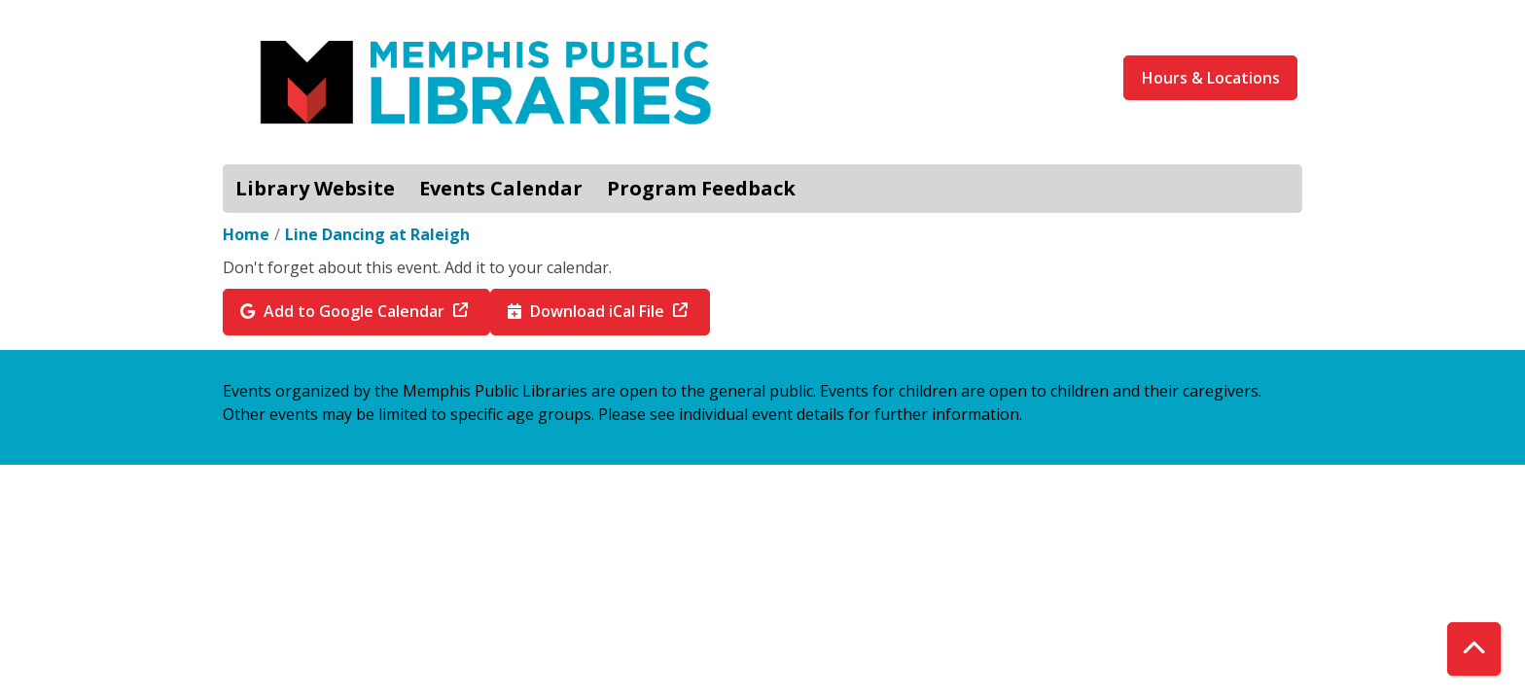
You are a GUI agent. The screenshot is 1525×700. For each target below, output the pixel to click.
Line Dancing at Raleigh (377, 234)
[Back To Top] (1474, 649)
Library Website (315, 188)
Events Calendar (501, 188)
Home (246, 234)
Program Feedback (701, 188)
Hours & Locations (1211, 77)
